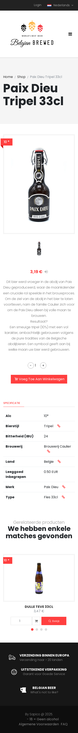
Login (37, 5)
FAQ (64, 724)
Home (8, 76)
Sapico (35, 714)
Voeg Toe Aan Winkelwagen (39, 379)
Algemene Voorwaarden (39, 724)
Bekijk (53, 621)
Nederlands (59, 5)
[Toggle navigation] (70, 34)
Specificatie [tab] (11, 403)
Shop (21, 76)
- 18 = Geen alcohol (43, 719)
